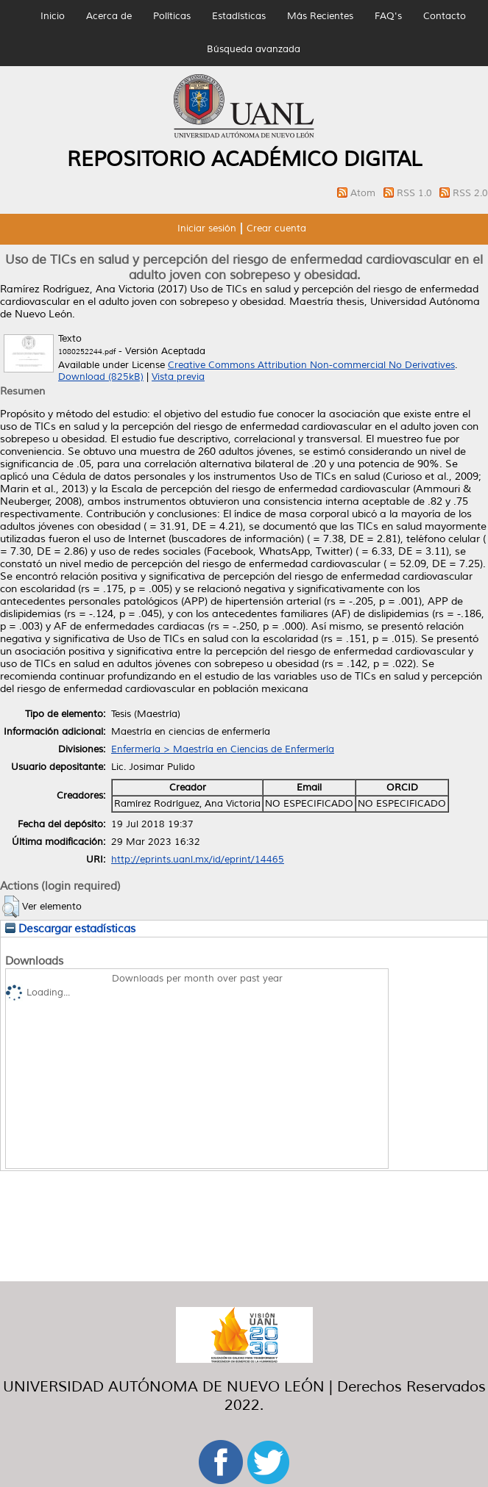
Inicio (52, 16)
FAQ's (388, 16)
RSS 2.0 (470, 193)
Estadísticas (239, 16)
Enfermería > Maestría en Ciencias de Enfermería (222, 749)
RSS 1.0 (416, 193)
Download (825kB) (101, 377)
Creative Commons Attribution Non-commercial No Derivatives (311, 365)
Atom (364, 193)
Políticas (172, 16)
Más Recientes (320, 16)
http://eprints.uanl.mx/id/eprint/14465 (197, 859)
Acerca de (109, 16)
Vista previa (178, 377)
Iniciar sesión (206, 228)
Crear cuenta (276, 228)
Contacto (444, 16)
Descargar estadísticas (70, 928)
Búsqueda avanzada (253, 49)
